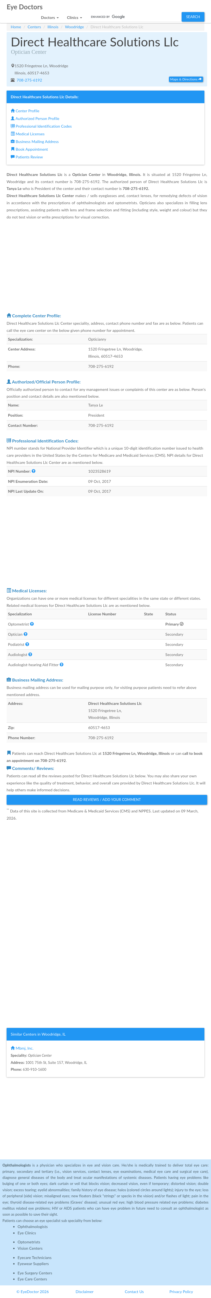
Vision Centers (30, 1248)
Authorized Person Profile (35, 118)
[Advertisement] (107, 266)
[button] (50, 16)
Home (16, 26)
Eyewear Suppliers (33, 1263)
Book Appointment (29, 149)
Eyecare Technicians (35, 1257)
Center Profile (25, 110)
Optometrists (29, 1242)
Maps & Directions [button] (186, 79)
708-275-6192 (29, 80)
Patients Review (27, 157)
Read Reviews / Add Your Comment (107, 799)
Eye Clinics (27, 1232)
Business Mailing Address (35, 141)
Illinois (53, 26)
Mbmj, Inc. (22, 1048)
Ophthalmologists (33, 1226)
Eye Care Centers (32, 1279)
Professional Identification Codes (41, 126)
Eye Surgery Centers (35, 1273)
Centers (34, 26)
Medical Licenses (28, 133)
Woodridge (74, 26)
